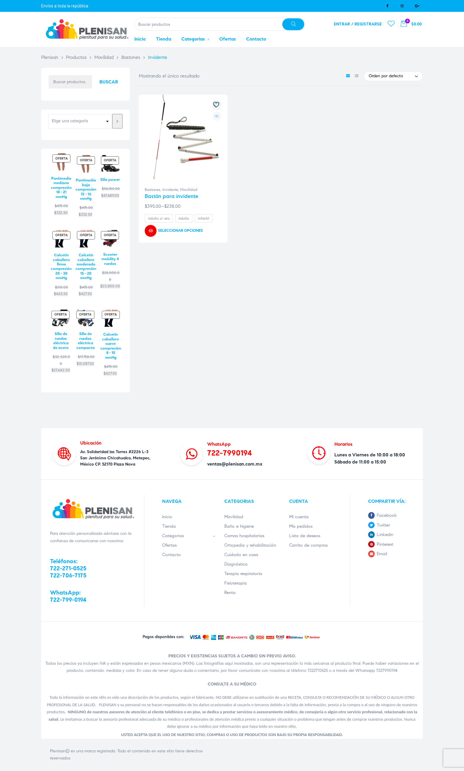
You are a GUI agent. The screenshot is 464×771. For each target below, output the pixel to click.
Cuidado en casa (241, 554)
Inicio (167, 516)
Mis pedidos (300, 526)
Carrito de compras (308, 545)
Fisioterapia (235, 583)
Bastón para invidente (171, 196)
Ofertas (169, 545)
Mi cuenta (299, 516)
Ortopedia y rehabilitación (250, 545)
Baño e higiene (239, 526)
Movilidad (188, 189)
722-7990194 (229, 453)
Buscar (108, 82)
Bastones (152, 189)
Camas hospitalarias (244, 535)
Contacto (171, 554)
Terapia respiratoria (243, 573)
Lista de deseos (304, 535)
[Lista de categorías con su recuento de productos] (80, 121)
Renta (230, 592)
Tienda (169, 526)
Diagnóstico (236, 564)
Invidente (170, 189)
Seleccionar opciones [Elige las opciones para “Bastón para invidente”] (180, 230)
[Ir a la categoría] (117, 121)
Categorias (188, 535)
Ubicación (91, 443)
